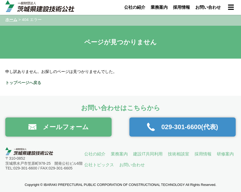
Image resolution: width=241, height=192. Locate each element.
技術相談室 (178, 154)
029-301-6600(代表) (182, 127)
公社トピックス (99, 165)
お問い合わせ (208, 7)
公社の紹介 (134, 7)
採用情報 (181, 7)
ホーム (11, 19)
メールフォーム (58, 126)
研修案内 (225, 154)
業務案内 (159, 7)
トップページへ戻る (23, 82)
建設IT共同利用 (147, 154)
